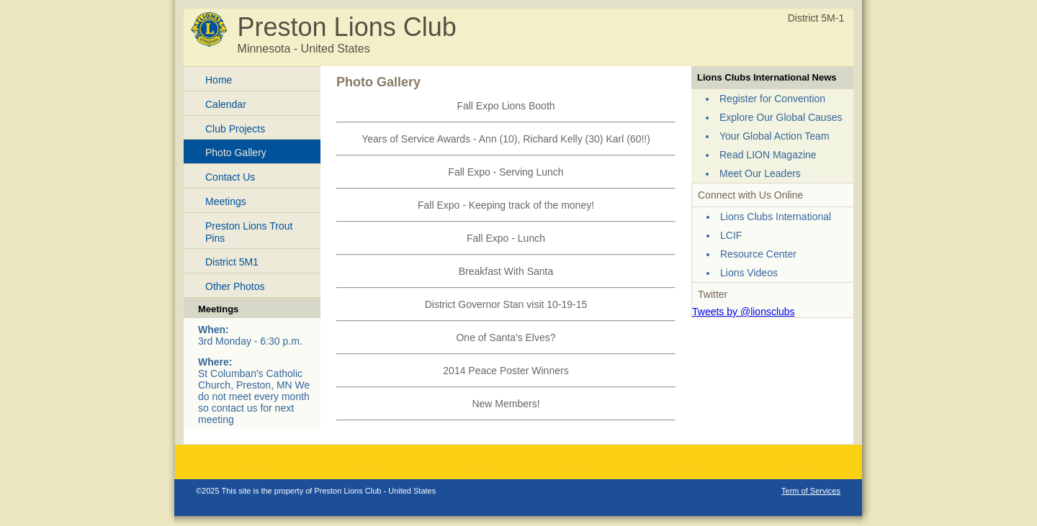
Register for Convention (772, 98)
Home (218, 80)
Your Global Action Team (774, 136)
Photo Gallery (235, 152)
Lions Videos (749, 272)
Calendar (225, 104)
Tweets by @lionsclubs (743, 311)
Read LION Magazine (768, 154)
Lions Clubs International (775, 216)
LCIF (731, 235)
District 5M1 (232, 262)
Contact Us (230, 177)
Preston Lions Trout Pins (248, 232)
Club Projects (235, 129)
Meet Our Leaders (760, 173)
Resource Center (758, 254)
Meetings (225, 201)
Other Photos (235, 286)
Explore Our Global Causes (780, 117)
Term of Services (810, 490)
